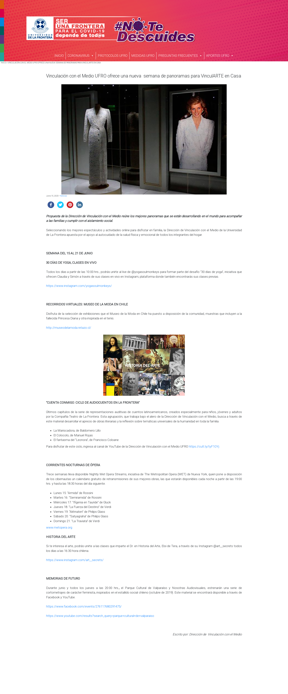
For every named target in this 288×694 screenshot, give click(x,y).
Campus (104, 664)
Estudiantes (106, 672)
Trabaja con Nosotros (203, 656)
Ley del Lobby (198, 672)
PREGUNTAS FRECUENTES (180, 55)
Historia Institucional (112, 656)
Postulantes (106, 668)
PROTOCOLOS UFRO (112, 55)
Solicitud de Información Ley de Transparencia (217, 668)
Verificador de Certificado (205, 684)
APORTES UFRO (220, 55)
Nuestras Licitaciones (202, 660)
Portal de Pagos (199, 680)
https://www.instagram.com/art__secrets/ (75, 560)
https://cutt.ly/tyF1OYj (204, 446)
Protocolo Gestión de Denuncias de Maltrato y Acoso (221, 676)
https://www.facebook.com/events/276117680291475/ (84, 606)
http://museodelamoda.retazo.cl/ (68, 327)
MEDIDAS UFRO (142, 55)
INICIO (59, 55)
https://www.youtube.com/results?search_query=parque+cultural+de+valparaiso (100, 616)
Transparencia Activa (202, 664)
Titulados (105, 676)
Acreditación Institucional (114, 660)
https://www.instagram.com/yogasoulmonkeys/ (79, 286)
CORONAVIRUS (81, 55)
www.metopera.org (59, 527)
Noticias (63, 196)
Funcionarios (107, 680)
